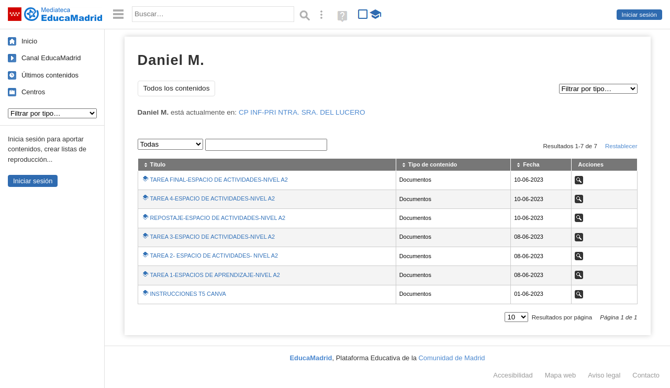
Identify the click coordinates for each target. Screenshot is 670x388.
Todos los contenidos (176, 88)
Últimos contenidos (50, 75)
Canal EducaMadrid (51, 58)
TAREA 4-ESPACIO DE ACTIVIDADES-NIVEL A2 (212, 198)
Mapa (560, 375)
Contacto (646, 375)
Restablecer (621, 146)
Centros (33, 92)
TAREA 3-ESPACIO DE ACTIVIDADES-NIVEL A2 (212, 237)
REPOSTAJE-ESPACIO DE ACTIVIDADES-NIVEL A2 (217, 218)
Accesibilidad (512, 375)
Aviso (604, 375)
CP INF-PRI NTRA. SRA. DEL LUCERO (302, 112)
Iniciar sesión (639, 15)
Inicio (29, 41)
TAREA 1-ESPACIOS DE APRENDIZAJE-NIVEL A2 (215, 275)
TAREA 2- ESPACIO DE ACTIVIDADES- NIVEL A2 (214, 255)
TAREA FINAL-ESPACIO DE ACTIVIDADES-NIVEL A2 (219, 179)
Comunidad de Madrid (452, 358)
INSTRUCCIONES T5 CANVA (188, 294)
